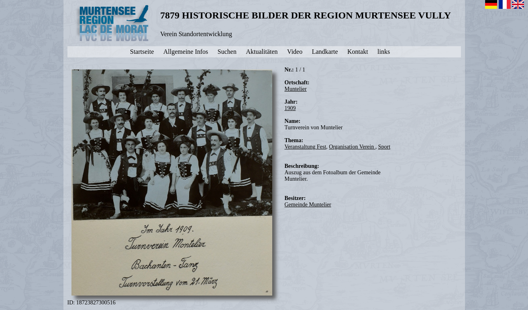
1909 (290, 108)
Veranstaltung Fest (305, 147)
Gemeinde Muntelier (308, 205)
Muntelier (296, 89)
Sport (384, 147)
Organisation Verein (352, 147)
